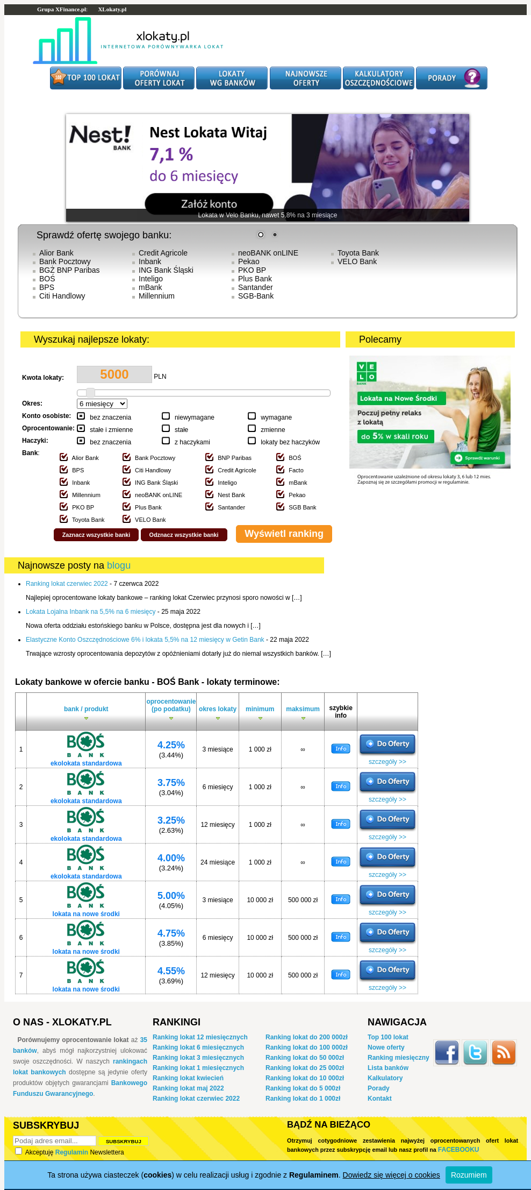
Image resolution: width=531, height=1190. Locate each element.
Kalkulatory (385, 1078)
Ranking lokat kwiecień (188, 1078)
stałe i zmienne (111, 430)
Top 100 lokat (388, 1037)
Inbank (150, 261)
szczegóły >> (387, 762)
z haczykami (192, 442)
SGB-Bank (256, 296)
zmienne (273, 430)
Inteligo (151, 278)
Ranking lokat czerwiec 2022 (196, 1098)
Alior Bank (56, 253)
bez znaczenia (110, 417)
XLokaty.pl (112, 9)
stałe (181, 430)
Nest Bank (231, 495)
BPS (46, 287)
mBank (150, 287)
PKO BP (252, 270)
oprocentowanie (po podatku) (171, 711)
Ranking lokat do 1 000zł (303, 1098)
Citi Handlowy (62, 296)
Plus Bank (255, 278)
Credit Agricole (163, 253)
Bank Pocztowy (65, 261)
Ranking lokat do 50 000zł (305, 1057)
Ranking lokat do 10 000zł (305, 1078)
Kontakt (380, 1098)
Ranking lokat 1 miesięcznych (198, 1068)
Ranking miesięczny (398, 1057)
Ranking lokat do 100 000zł (307, 1047)
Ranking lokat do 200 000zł (307, 1037)
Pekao (249, 261)
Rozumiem (469, 1175)
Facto (296, 470)
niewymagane (194, 417)
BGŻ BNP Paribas (69, 270)
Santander (255, 287)
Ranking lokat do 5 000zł (303, 1088)
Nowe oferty (386, 1047)
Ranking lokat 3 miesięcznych (198, 1057)
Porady (379, 1088)
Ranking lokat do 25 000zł (305, 1068)
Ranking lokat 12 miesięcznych (200, 1037)
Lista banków (388, 1068)
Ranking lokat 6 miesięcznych (198, 1047)
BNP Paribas (235, 458)
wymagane (276, 417)
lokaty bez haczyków (290, 442)
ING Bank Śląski (166, 270)
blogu (119, 565)
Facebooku (458, 1149)
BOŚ (47, 278)
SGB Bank (302, 507)
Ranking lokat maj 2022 (188, 1088)
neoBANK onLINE (268, 253)
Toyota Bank (358, 253)
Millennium (157, 296)
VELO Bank (357, 261)
